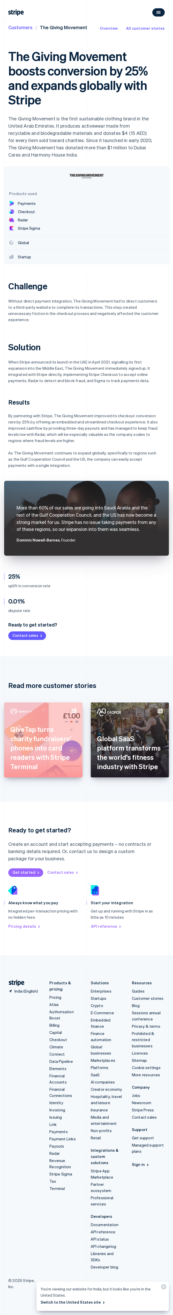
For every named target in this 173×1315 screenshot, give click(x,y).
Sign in (141, 1164)
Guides (138, 991)
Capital (55, 1032)
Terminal (57, 1188)
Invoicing (57, 1109)
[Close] (163, 1288)
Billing (54, 1025)
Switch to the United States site (73, 1302)
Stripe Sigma (60, 1174)
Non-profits (101, 1130)
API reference (106, 926)
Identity (56, 1102)
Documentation (105, 1224)
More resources (146, 1074)
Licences (140, 1053)
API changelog (103, 1246)
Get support (143, 1137)
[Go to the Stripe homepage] (14, 983)
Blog (136, 1005)
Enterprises (101, 991)
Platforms (100, 1067)
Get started (26, 872)
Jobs (136, 1095)
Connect (57, 1054)
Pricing (55, 997)
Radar (54, 1153)
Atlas (54, 1004)
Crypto (97, 1005)
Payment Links (62, 1138)
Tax (52, 1181)
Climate (56, 1046)
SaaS (95, 1074)
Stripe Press (143, 1109)
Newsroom (142, 1102)
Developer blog (104, 1267)
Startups (99, 998)
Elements (57, 1068)
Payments (58, 1131)
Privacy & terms (146, 1026)
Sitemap (139, 1060)
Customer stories (147, 998)
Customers (20, 27)
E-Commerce (102, 1012)
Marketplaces (103, 1060)
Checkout (58, 1039)
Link (53, 1124)
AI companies (103, 1082)
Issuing (55, 1117)
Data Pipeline (61, 1061)
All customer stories (145, 28)
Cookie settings (146, 1067)
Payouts (56, 1146)
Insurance (99, 1109)
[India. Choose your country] (23, 991)
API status (100, 1239)
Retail (96, 1137)
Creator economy (106, 1089)
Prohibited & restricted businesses (143, 1039)
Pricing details (24, 926)
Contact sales (27, 635)
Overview (109, 28)
